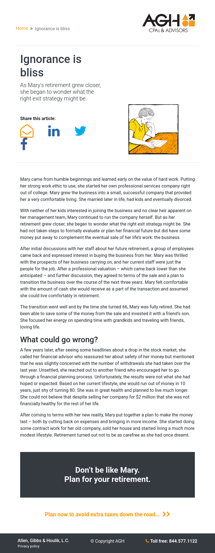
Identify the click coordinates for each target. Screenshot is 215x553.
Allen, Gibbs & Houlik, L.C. (43, 540)
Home (22, 28)
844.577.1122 (183, 541)
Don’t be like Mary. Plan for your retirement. (107, 474)
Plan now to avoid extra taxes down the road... (107, 514)
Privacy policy (28, 546)
